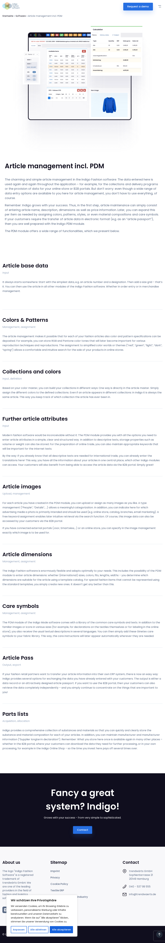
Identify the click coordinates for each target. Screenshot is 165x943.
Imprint (55, 871)
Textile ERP (57, 890)
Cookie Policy (59, 884)
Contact (82, 830)
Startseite (7, 16)
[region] (41, 916)
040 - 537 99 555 (139, 886)
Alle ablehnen (38, 929)
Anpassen (19, 929)
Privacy (55, 877)
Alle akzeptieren (61, 929)
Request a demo (138, 6)
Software (21, 16)
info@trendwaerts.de (142, 894)
